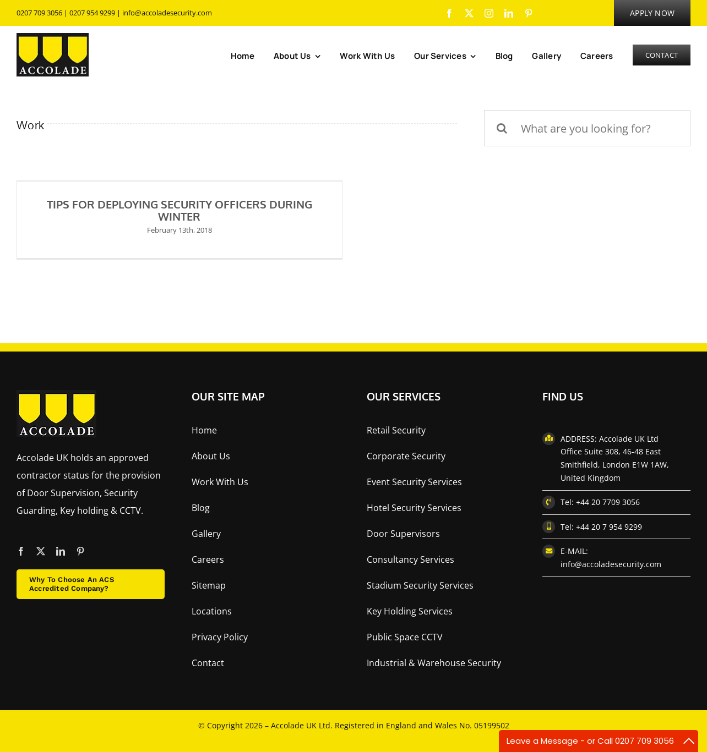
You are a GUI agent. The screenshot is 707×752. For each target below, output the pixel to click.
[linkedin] (508, 13)
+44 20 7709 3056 (608, 502)
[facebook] (449, 13)
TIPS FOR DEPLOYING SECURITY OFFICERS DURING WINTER (179, 210)
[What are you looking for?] (587, 128)
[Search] (502, 128)
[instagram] (489, 13)
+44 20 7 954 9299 (609, 527)
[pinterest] (528, 13)
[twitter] (469, 13)
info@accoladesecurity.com (167, 13)
